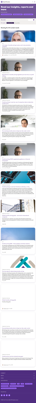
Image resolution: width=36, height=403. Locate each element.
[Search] (32, 1)
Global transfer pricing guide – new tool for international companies (15, 216)
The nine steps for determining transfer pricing (13, 271)
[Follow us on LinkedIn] (2, 395)
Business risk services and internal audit (16, 386)
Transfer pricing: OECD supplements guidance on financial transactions (16, 159)
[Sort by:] (31, 20)
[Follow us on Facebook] (4, 395)
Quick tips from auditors (18, 14)
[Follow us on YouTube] (7, 395)
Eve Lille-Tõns (6, 55)
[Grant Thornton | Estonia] (5, 2)
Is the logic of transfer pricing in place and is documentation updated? (16, 45)
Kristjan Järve (6, 308)
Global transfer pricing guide (9, 300)
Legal (22, 383)
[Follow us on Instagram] (9, 395)
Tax (18, 383)
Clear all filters (17, 22)
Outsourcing (13, 383)
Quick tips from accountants (6, 14)
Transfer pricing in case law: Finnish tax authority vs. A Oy (15, 186)
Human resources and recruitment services (9, 388)
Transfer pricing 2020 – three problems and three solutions (16, 243)
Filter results (3, 19)
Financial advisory (5, 386)
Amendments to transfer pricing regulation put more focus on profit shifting (18, 75)
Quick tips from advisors (28, 14)
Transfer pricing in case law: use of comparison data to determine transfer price (17, 102)
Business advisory (29, 383)
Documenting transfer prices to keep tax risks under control (16, 131)
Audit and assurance (5, 383)
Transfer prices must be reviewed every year (12, 356)
